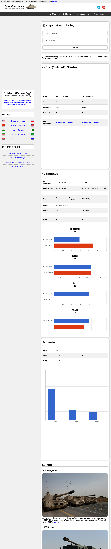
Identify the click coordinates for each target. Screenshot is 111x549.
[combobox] (75, 33)
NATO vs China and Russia (18, 153)
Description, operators (64, 123)
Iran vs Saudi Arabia (18, 134)
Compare (75, 47)
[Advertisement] (18, 54)
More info (54, 1)
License (56, 522)
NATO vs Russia (17, 167)
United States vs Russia (17, 121)
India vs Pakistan (18, 130)
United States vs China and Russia (18, 162)
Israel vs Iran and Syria (18, 158)
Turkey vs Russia (18, 139)
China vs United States (18, 125)
